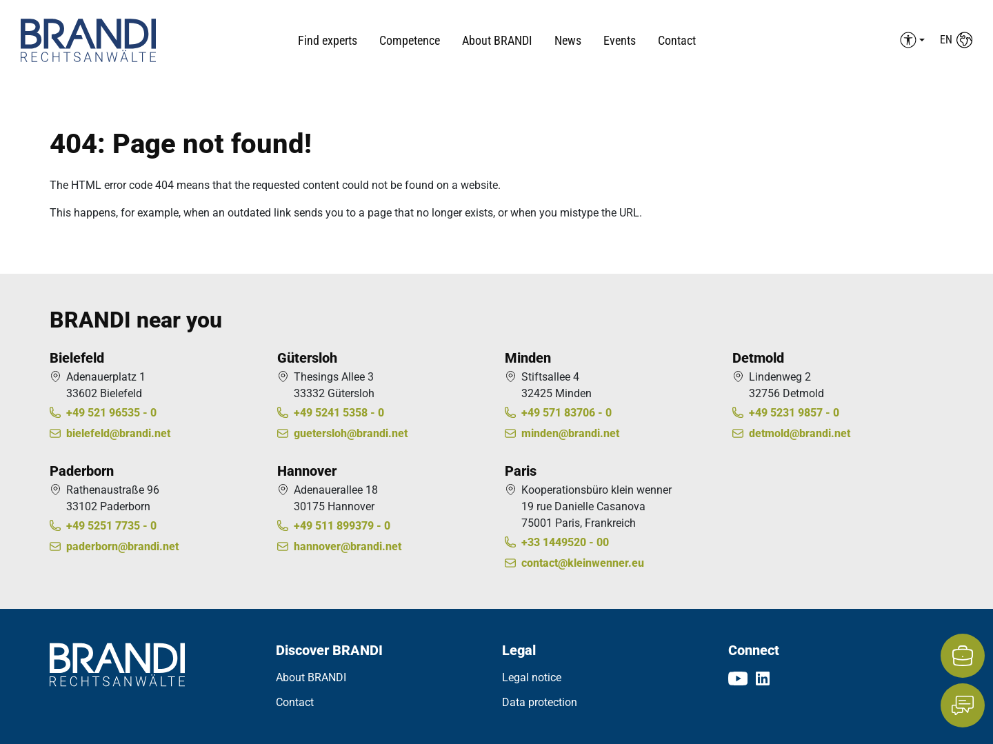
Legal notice (531, 677)
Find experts (327, 40)
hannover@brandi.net (347, 546)
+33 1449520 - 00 (565, 542)
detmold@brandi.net (799, 433)
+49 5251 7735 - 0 (111, 525)
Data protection (539, 702)
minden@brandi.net (570, 433)
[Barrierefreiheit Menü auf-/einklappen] (910, 40)
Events (619, 40)
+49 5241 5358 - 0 (339, 412)
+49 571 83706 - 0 (566, 412)
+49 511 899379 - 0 (342, 525)
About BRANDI (311, 677)
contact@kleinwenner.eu (582, 563)
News (567, 40)
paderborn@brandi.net (122, 546)
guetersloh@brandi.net (351, 433)
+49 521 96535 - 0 (111, 412)
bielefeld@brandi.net (118, 433)
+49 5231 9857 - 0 (794, 412)
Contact (677, 40)
